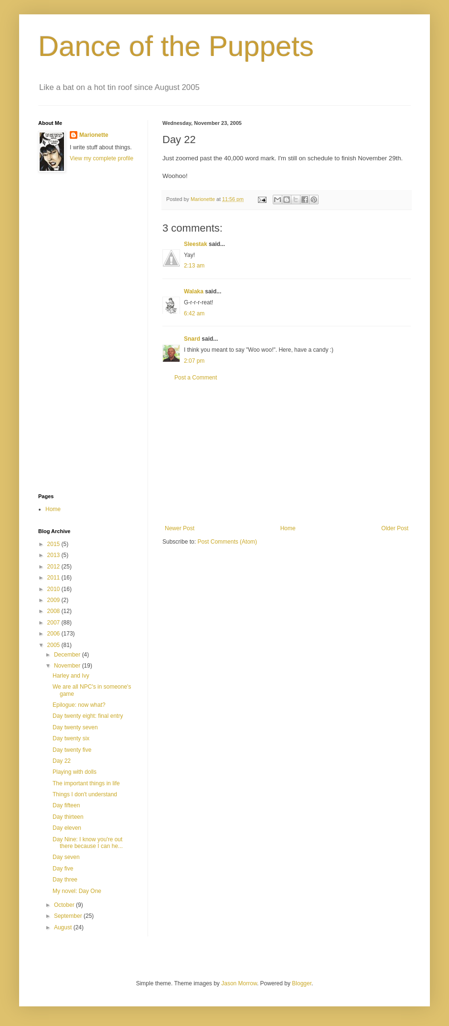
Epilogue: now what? (79, 705)
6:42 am (194, 313)
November (68, 665)
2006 (54, 633)
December (68, 654)
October (65, 905)
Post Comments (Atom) (227, 541)
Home (288, 528)
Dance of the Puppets (176, 46)
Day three (65, 879)
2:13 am (194, 265)
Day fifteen (66, 805)
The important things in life (86, 783)
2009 (54, 600)
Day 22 (62, 761)
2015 (54, 544)
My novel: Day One (77, 891)
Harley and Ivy (71, 675)
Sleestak (195, 244)
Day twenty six (71, 738)
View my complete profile (101, 158)
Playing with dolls (74, 772)
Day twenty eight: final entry (88, 716)
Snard (192, 338)
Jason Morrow (239, 983)
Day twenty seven (75, 727)
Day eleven (67, 828)
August (64, 927)
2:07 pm (194, 360)
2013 (54, 555)
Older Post (394, 528)
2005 (54, 645)
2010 (54, 589)
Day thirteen (68, 817)
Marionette (93, 135)
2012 (54, 566)
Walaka (193, 291)
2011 (54, 577)
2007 (54, 622)
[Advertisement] (286, 453)
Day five (63, 868)
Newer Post (179, 528)
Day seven (66, 857)
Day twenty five (72, 750)
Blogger (301, 983)
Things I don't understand (85, 794)
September (69, 916)
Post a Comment (195, 377)
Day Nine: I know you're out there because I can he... (88, 842)
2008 (54, 611)
